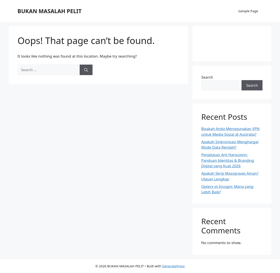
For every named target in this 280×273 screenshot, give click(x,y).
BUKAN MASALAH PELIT (50, 11)
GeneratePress (173, 266)
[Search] (86, 70)
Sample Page (248, 11)
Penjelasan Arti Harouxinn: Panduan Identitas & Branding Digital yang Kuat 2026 (227, 160)
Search (207, 77)
